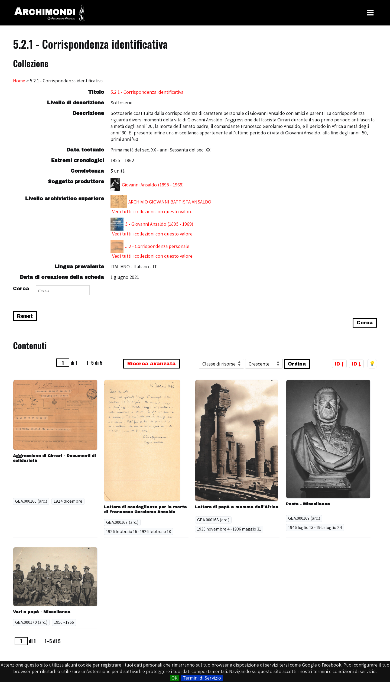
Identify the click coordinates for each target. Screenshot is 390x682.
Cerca (21, 288)
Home (19, 80)
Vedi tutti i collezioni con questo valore (152, 211)
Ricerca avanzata (151, 363)
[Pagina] (62, 362)
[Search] (63, 290)
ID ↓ (356, 363)
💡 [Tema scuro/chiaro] (372, 363)
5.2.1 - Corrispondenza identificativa (146, 92)
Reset (25, 316)
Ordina (297, 364)
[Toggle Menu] (370, 13)
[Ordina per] (221, 364)
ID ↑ (339, 363)
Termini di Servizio (202, 678)
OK (174, 678)
